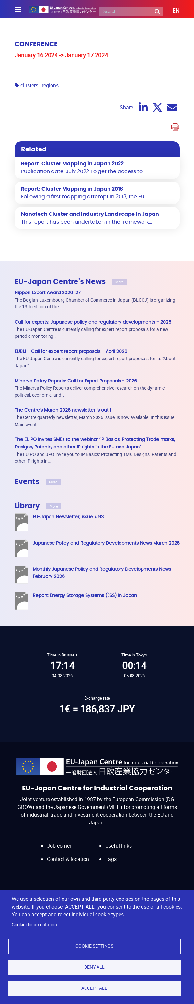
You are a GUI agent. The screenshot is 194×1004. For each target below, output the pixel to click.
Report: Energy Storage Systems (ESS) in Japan (85, 595)
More (119, 282)
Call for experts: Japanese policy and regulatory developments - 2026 (93, 322)
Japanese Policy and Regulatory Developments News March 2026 (106, 543)
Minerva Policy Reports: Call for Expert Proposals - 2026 (76, 381)
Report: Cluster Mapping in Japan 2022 (72, 163)
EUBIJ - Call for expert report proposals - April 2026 (71, 351)
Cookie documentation (34, 925)
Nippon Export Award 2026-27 (48, 292)
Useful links (118, 845)
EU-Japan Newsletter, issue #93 (68, 516)
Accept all (94, 988)
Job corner (59, 845)
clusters (29, 85)
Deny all (94, 967)
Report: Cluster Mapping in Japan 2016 (72, 189)
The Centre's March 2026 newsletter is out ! (63, 410)
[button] (171, 11)
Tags (111, 859)
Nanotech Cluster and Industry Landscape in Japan (90, 214)
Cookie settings (94, 946)
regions (50, 85)
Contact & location (68, 859)
